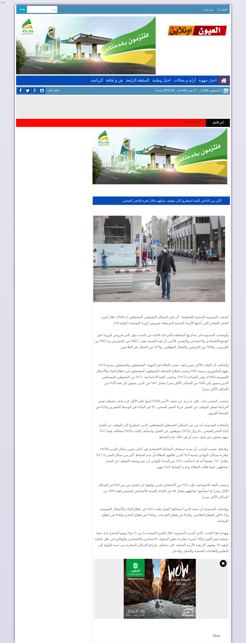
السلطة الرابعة (137, 80)
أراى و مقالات (185, 80)
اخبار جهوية (207, 80)
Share (217, 635)
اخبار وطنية (161, 80)
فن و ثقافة (114, 80)
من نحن (208, 9)
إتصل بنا (222, 9)
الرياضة (97, 80)
